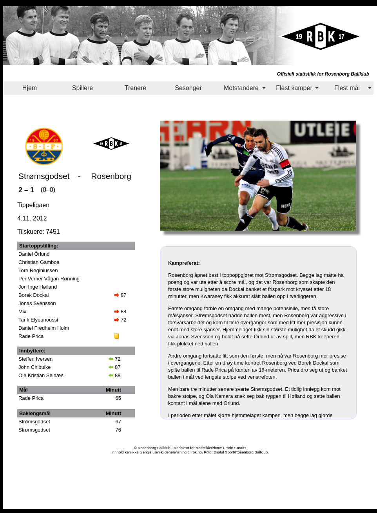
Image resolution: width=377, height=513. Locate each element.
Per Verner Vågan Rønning (49, 279)
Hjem (29, 88)
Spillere (82, 88)
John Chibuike (34, 367)
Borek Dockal (33, 295)
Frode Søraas (234, 448)
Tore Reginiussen (38, 270)
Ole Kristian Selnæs (40, 375)
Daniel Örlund (34, 254)
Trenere (135, 88)
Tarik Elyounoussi (38, 320)
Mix (22, 311)
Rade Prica (31, 336)
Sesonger (188, 88)
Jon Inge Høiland (37, 287)
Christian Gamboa (39, 262)
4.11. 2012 (32, 218)
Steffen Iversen (35, 359)
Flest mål (347, 88)
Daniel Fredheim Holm (43, 328)
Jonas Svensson (37, 303)
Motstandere (241, 88)
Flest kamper (294, 88)
